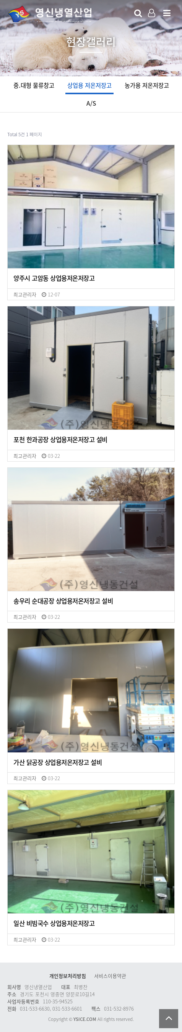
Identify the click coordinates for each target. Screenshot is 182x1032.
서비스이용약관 (110, 975)
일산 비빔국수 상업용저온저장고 (53, 923)
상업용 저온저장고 (89, 85)
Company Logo (49, 13)
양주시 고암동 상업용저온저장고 (53, 278)
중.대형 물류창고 (33, 85)
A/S (91, 103)
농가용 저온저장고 (147, 85)
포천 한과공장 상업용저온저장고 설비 (60, 440)
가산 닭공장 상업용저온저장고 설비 (57, 762)
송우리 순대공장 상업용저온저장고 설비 (63, 601)
